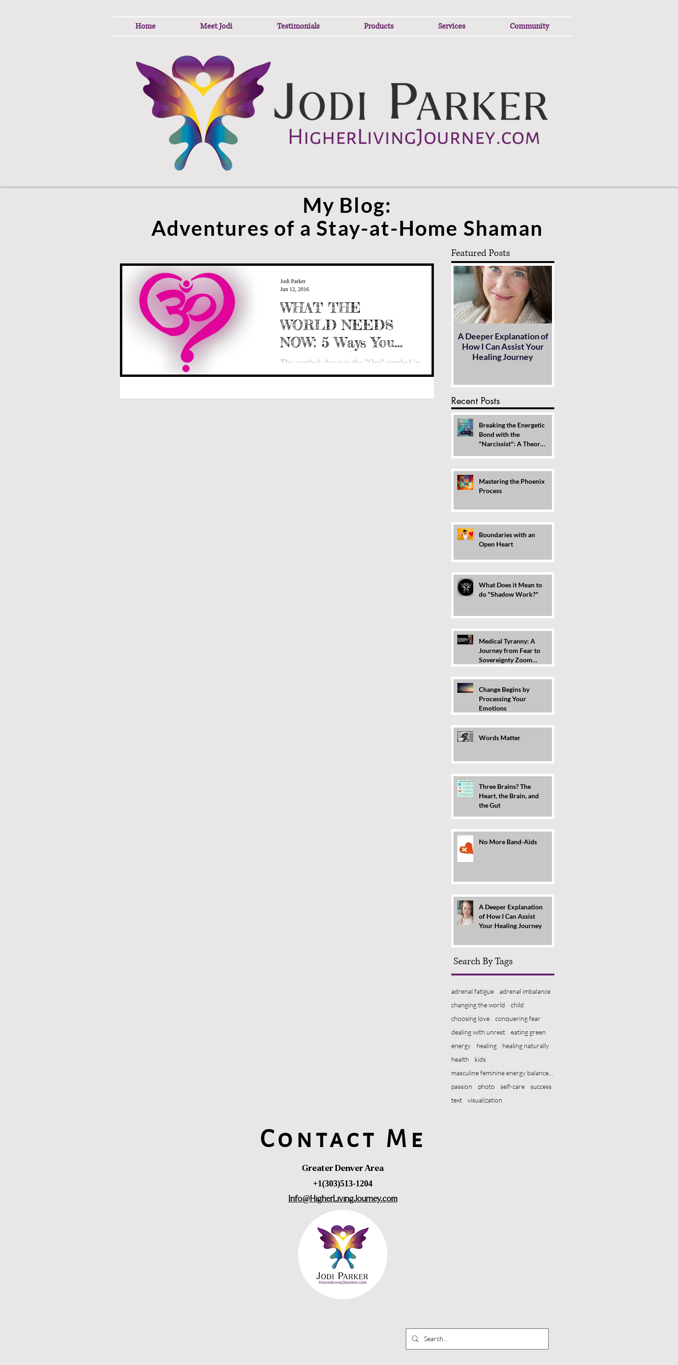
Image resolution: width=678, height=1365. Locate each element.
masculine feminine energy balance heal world (502, 1073)
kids (480, 1059)
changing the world (478, 1005)
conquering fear (518, 1018)
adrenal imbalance (525, 991)
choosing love (470, 1018)
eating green (528, 1032)
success (540, 1086)
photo (486, 1086)
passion (461, 1086)
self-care (512, 1086)
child (517, 1005)
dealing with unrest (478, 1032)
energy (461, 1046)
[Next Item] (537, 294)
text (456, 1100)
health (460, 1059)
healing (487, 1046)
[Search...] (476, 1339)
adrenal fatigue (472, 991)
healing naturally (525, 1046)
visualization (485, 1100)
